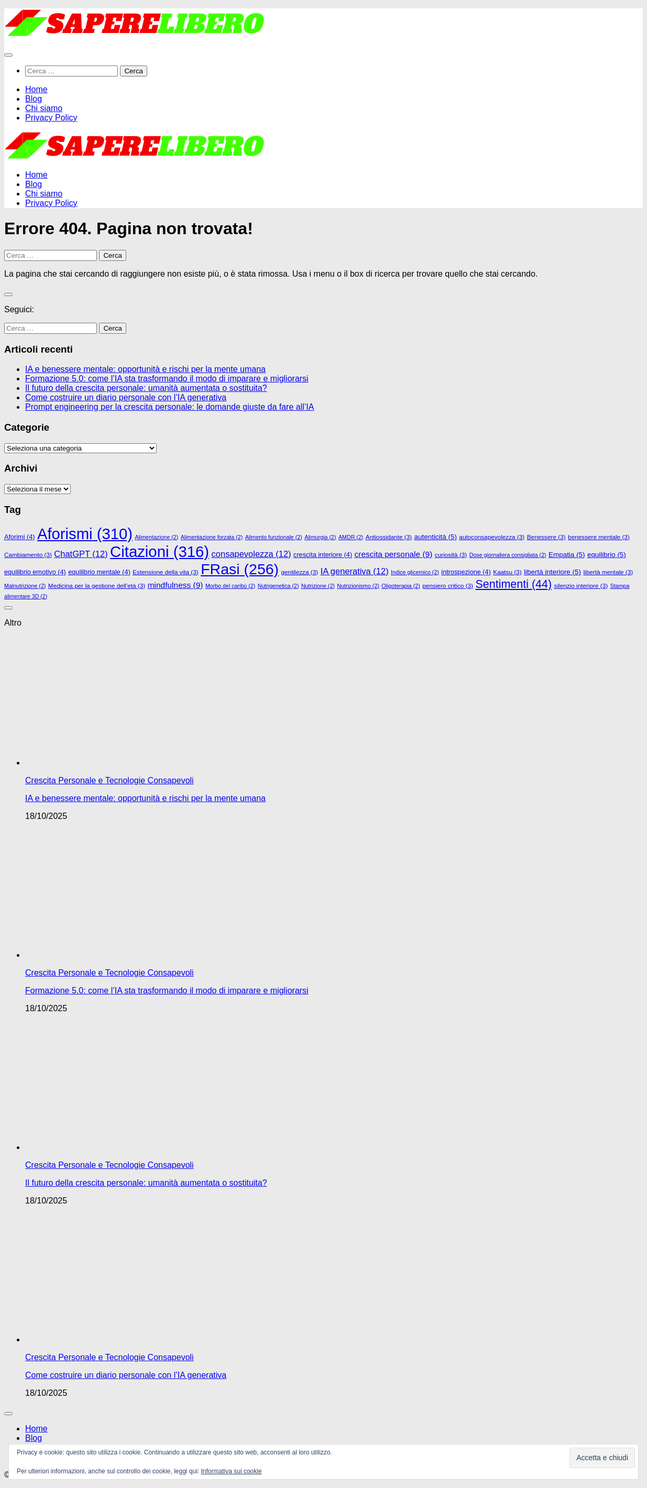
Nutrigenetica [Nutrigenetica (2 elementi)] (278, 586)
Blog (33, 98)
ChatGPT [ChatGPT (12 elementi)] (80, 554)
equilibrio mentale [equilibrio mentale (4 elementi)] (99, 572)
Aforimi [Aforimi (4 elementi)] (19, 537)
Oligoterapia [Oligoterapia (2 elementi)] (400, 586)
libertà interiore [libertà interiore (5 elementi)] (552, 572)
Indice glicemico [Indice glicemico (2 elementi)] (415, 572)
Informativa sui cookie (231, 1471)
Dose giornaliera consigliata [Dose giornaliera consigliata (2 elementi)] (507, 555)
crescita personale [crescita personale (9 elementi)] (394, 554)
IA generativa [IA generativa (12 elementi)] (355, 571)
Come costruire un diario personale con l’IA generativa (125, 397)
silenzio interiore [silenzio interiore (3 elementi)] (581, 585)
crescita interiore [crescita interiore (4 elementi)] (322, 555)
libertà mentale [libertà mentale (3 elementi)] (608, 571)
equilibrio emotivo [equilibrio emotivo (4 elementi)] (35, 572)
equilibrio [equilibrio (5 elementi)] (606, 555)
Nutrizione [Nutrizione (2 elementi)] (318, 586)
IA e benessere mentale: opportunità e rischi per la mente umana (145, 369)
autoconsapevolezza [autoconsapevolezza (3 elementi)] (491, 536)
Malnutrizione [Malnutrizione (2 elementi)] (25, 586)
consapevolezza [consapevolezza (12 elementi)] (251, 554)
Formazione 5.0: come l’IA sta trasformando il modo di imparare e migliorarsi (167, 378)
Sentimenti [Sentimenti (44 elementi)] (513, 584)
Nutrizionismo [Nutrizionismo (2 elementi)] (358, 586)
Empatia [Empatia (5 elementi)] (567, 555)
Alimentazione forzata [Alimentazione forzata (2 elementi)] (212, 537)
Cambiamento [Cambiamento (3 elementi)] (28, 554)
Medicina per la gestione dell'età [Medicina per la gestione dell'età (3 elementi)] (96, 585)
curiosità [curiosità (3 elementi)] (451, 554)
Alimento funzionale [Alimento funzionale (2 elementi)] (273, 537)
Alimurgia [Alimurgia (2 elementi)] (320, 537)
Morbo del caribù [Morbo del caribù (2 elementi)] (230, 586)
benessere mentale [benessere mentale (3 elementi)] (599, 536)
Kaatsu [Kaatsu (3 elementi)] (507, 571)
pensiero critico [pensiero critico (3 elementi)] (447, 585)
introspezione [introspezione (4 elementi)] (466, 572)
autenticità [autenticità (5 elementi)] (435, 537)
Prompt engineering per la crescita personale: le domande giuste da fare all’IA (169, 406)
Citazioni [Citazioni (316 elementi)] (159, 551)
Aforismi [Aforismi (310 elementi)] (85, 534)
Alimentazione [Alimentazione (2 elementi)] (156, 537)
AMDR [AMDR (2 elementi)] (350, 537)
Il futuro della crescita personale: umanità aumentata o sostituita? (146, 388)
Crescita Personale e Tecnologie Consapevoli (109, 780)
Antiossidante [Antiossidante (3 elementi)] (389, 536)
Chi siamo (43, 108)
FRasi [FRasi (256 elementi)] (240, 569)
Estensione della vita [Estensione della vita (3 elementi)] (166, 571)
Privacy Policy (51, 117)
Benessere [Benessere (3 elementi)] (546, 536)
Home (36, 89)
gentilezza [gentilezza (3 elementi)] (300, 571)
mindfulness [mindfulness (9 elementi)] (175, 585)
